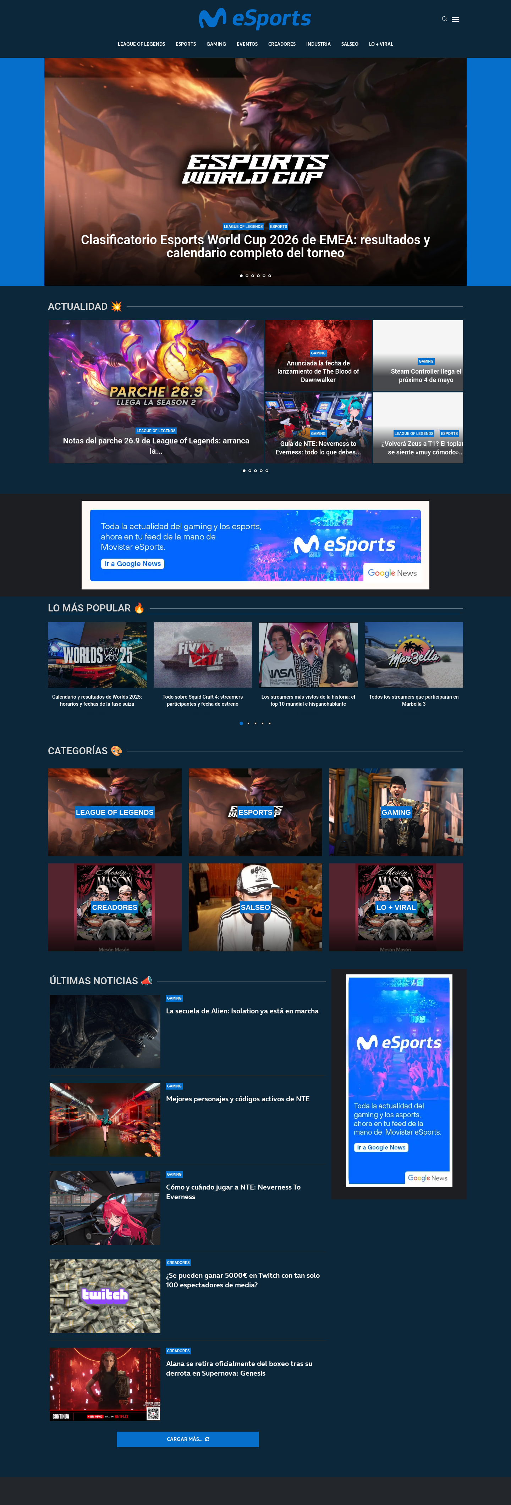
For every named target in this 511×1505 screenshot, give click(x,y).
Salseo (349, 44)
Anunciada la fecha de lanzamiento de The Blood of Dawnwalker (318, 371)
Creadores (282, 44)
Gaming (216, 44)
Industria (318, 44)
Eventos (247, 44)
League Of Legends (141, 44)
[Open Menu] (455, 19)
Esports (186, 44)
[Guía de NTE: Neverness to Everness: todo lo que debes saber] (318, 427)
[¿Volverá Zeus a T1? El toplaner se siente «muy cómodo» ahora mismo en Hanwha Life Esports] (426, 427)
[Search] (444, 19)
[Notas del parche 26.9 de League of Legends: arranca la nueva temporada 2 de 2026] (156, 391)
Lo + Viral (381, 44)
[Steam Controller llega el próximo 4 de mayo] (426, 355)
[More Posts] (188, 1439)
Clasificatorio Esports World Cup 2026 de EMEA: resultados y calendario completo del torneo (255, 247)
